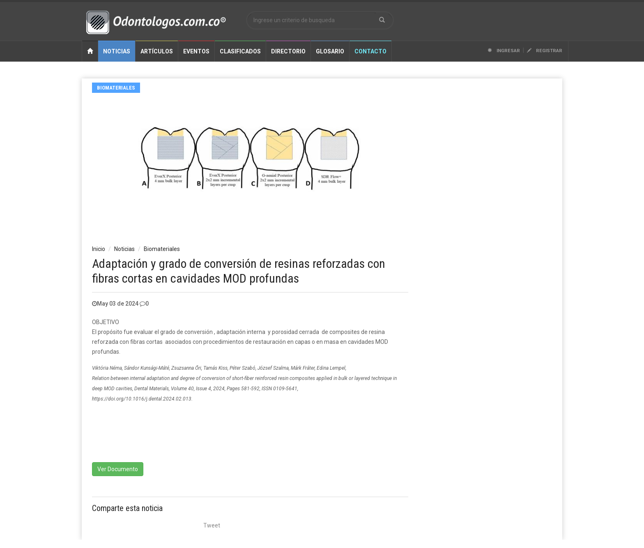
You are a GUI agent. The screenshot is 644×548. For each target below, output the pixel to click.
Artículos (156, 51)
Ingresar (504, 50)
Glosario (330, 51)
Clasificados (240, 51)
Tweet (211, 525)
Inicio (98, 249)
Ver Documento (117, 469)
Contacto (370, 51)
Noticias (116, 51)
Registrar (544, 50)
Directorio (288, 51)
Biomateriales (116, 88)
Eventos (196, 51)
